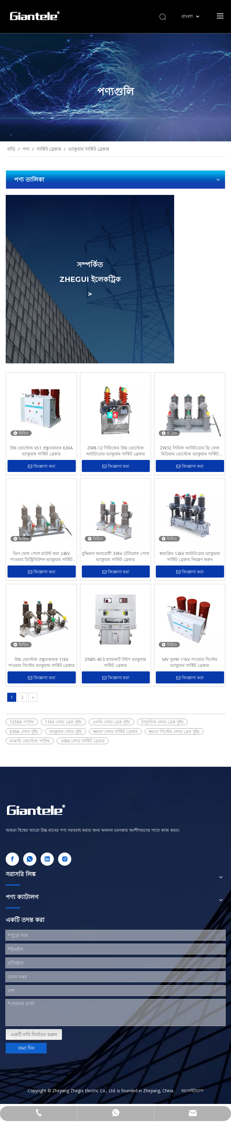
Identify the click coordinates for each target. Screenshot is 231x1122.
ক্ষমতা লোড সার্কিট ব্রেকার (115, 731)
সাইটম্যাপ (195, 1090)
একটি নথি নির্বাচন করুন (34, 1034)
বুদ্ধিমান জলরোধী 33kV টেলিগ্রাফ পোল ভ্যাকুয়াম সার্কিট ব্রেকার (115, 556)
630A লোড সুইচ (24, 731)
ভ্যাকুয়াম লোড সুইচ (65, 731)
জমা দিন (26, 1048)
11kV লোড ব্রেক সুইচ (63, 722)
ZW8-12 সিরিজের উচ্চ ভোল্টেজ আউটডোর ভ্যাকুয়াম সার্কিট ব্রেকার (115, 451)
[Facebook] (12, 859)
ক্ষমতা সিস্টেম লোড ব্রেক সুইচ (174, 731)
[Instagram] (64, 859)
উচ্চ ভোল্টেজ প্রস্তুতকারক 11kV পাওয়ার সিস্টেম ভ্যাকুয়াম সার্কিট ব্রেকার (41, 662)
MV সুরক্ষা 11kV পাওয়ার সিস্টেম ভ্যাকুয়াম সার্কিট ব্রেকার (189, 662)
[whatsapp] (29, 859)
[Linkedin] (47, 859)
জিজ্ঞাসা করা (41, 466)
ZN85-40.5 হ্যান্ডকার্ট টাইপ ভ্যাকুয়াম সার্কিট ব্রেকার (115, 662)
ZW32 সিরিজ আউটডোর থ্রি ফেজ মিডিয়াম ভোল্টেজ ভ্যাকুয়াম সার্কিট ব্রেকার (190, 451)
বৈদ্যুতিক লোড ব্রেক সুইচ (162, 722)
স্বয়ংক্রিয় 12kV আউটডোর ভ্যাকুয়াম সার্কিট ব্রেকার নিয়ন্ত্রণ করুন (189, 556)
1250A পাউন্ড (22, 722)
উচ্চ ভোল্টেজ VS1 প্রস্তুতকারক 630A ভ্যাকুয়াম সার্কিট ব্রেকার (41, 451)
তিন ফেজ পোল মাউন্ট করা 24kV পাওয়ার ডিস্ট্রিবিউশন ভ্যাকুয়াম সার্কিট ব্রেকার (41, 556)
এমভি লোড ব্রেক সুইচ (111, 722)
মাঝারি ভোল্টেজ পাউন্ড (30, 741)
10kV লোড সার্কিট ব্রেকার (83, 741)
